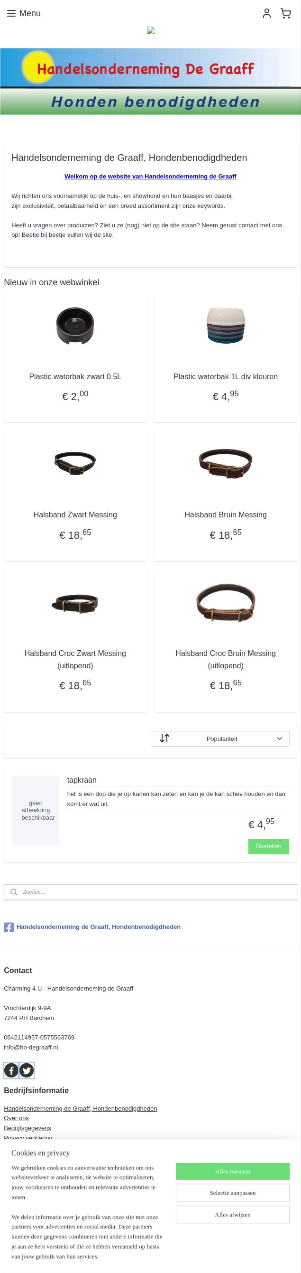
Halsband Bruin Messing (225, 515)
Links (11, 1157)
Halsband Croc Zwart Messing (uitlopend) (75, 659)
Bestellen (268, 846)
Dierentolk (18, 1167)
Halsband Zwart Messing (75, 515)
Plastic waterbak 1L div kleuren (225, 377)
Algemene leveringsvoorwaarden (48, 1147)
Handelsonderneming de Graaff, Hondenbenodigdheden (92, 927)
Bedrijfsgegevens (27, 1128)
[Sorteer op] (220, 738)
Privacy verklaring (28, 1138)
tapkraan (82, 780)
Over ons (16, 1118)
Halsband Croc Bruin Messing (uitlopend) (225, 659)
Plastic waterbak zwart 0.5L (75, 377)
